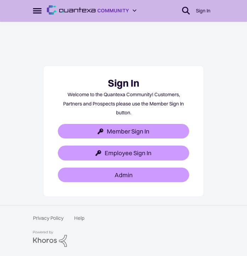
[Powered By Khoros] (123, 239)
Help (79, 218)
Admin (124, 175)
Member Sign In (123, 131)
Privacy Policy (48, 218)
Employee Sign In (123, 153)
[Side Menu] (37, 10)
